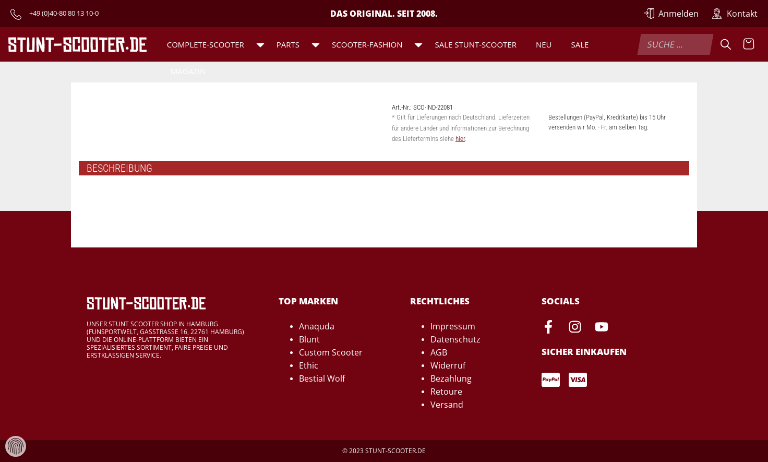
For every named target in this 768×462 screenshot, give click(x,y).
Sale (580, 44)
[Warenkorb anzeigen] (748, 44)
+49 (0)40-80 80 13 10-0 (64, 13)
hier (460, 139)
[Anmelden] (671, 13)
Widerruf (447, 365)
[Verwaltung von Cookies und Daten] (15, 446)
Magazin (188, 71)
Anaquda (316, 326)
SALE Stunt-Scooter (475, 44)
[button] (260, 44)
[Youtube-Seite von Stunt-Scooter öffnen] (601, 328)
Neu (544, 44)
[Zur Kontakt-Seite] (735, 13)
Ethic (308, 365)
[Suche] (725, 44)
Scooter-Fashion (367, 44)
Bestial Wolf (322, 378)
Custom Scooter (331, 352)
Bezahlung (451, 378)
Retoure (446, 391)
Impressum (452, 326)
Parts (288, 44)
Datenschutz (455, 339)
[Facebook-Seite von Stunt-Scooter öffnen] (548, 328)
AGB (438, 352)
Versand (446, 404)
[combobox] (675, 44)
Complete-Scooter (205, 44)
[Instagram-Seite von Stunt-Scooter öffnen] (575, 328)
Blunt (309, 339)
